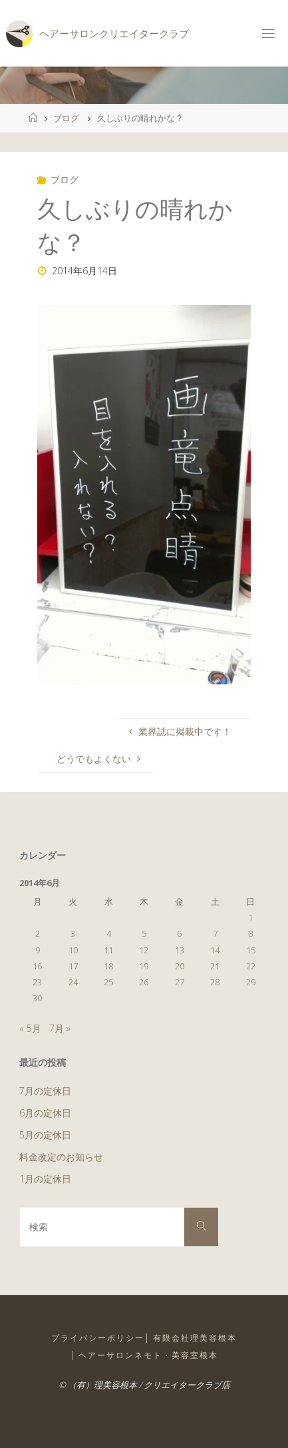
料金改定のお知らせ (61, 1156)
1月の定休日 (45, 1178)
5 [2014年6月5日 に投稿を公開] (144, 933)
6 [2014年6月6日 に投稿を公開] (179, 933)
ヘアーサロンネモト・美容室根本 (148, 1355)
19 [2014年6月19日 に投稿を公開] (143, 966)
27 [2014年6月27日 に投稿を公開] (179, 982)
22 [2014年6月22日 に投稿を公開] (250, 966)
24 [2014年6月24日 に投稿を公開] (73, 982)
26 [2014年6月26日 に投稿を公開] (143, 982)
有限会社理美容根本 (195, 1338)
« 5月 (30, 1028)
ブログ (66, 118)
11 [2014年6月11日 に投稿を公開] (108, 950)
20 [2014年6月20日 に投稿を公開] (179, 966)
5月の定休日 (45, 1134)
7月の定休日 (45, 1091)
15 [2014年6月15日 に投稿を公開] (250, 950)
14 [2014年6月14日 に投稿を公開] (214, 950)
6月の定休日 (45, 1112)
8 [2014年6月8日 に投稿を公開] (250, 933)
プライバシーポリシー (97, 1338)
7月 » (60, 1028)
